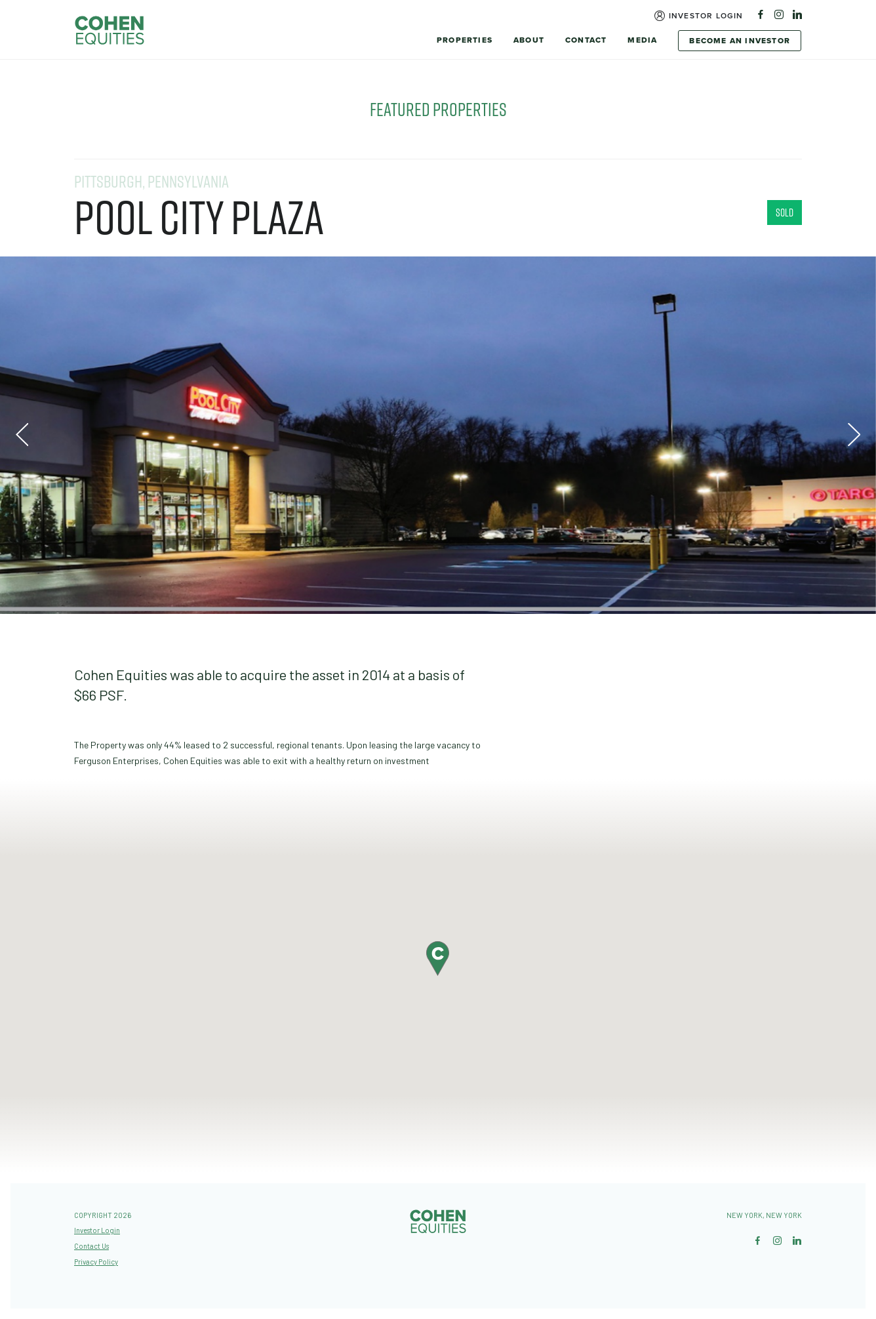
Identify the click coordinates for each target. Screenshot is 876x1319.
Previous (22, 435)
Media (642, 40)
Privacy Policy (96, 1261)
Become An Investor (739, 40)
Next (854, 435)
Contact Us (91, 1246)
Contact (586, 40)
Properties (464, 40)
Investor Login (706, 15)
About (528, 40)
